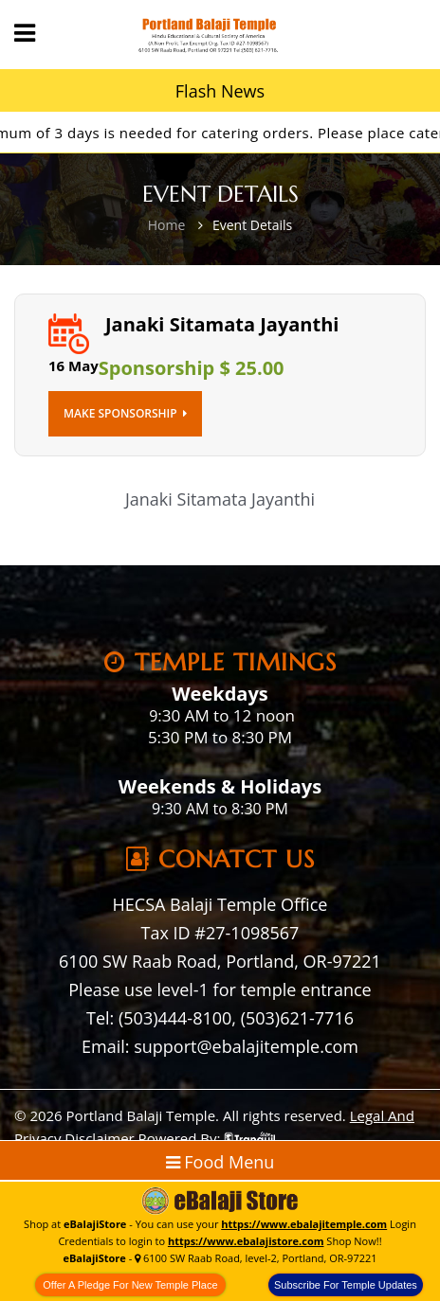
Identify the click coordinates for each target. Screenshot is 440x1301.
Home (167, 225)
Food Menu (220, 1161)
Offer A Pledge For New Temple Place (130, 1285)
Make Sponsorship (125, 413)
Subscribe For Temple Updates (345, 1285)
